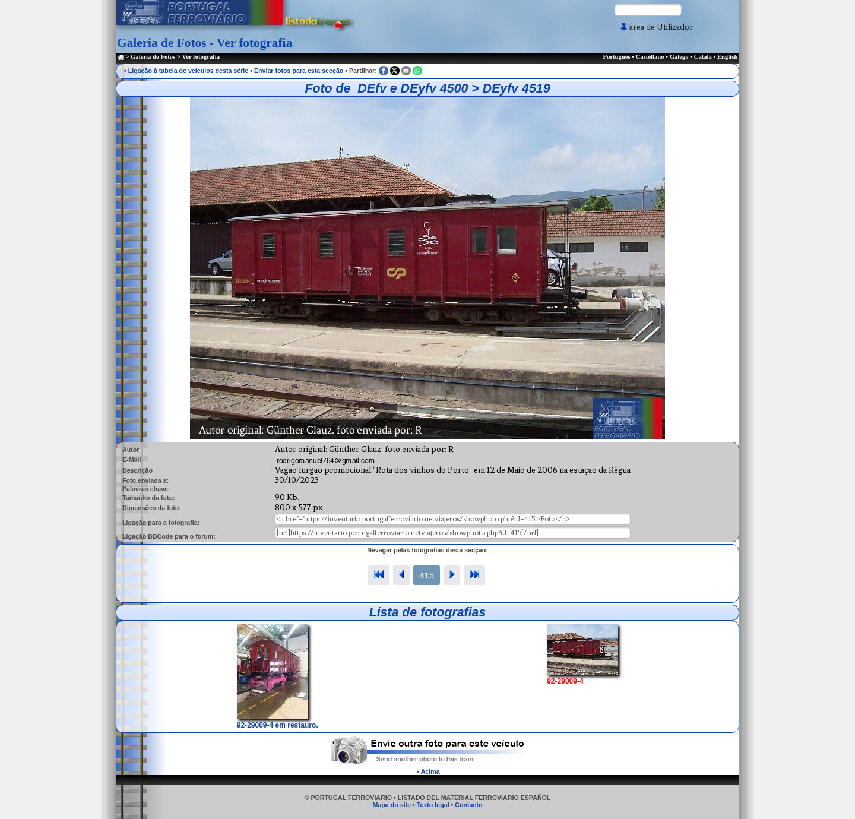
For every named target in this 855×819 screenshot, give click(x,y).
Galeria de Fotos (153, 56)
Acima (430, 771)
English (727, 56)
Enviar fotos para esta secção (298, 70)
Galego (679, 56)
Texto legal (433, 804)
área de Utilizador (656, 27)
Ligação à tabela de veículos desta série (188, 70)
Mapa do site (392, 804)
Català (703, 56)
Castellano (650, 56)
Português (616, 56)
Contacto (468, 804)
